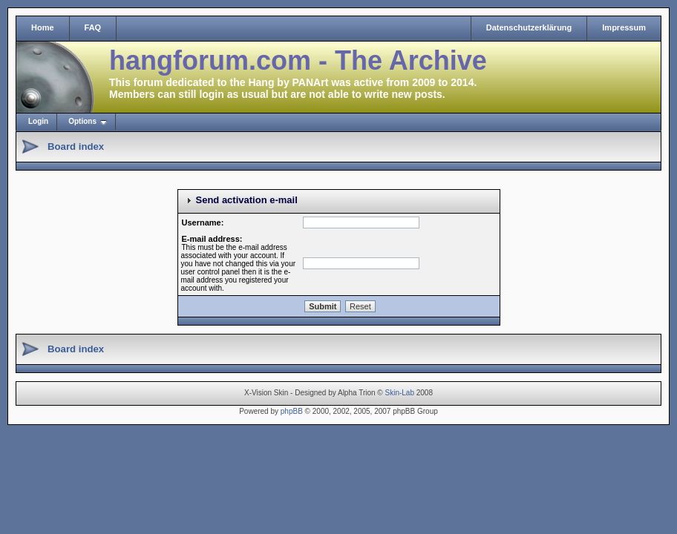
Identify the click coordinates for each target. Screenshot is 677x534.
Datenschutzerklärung (529, 27)
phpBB (292, 411)
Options (82, 121)
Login (38, 121)
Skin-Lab (399, 393)
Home (42, 27)
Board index (76, 146)
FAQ (93, 27)
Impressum (624, 27)
